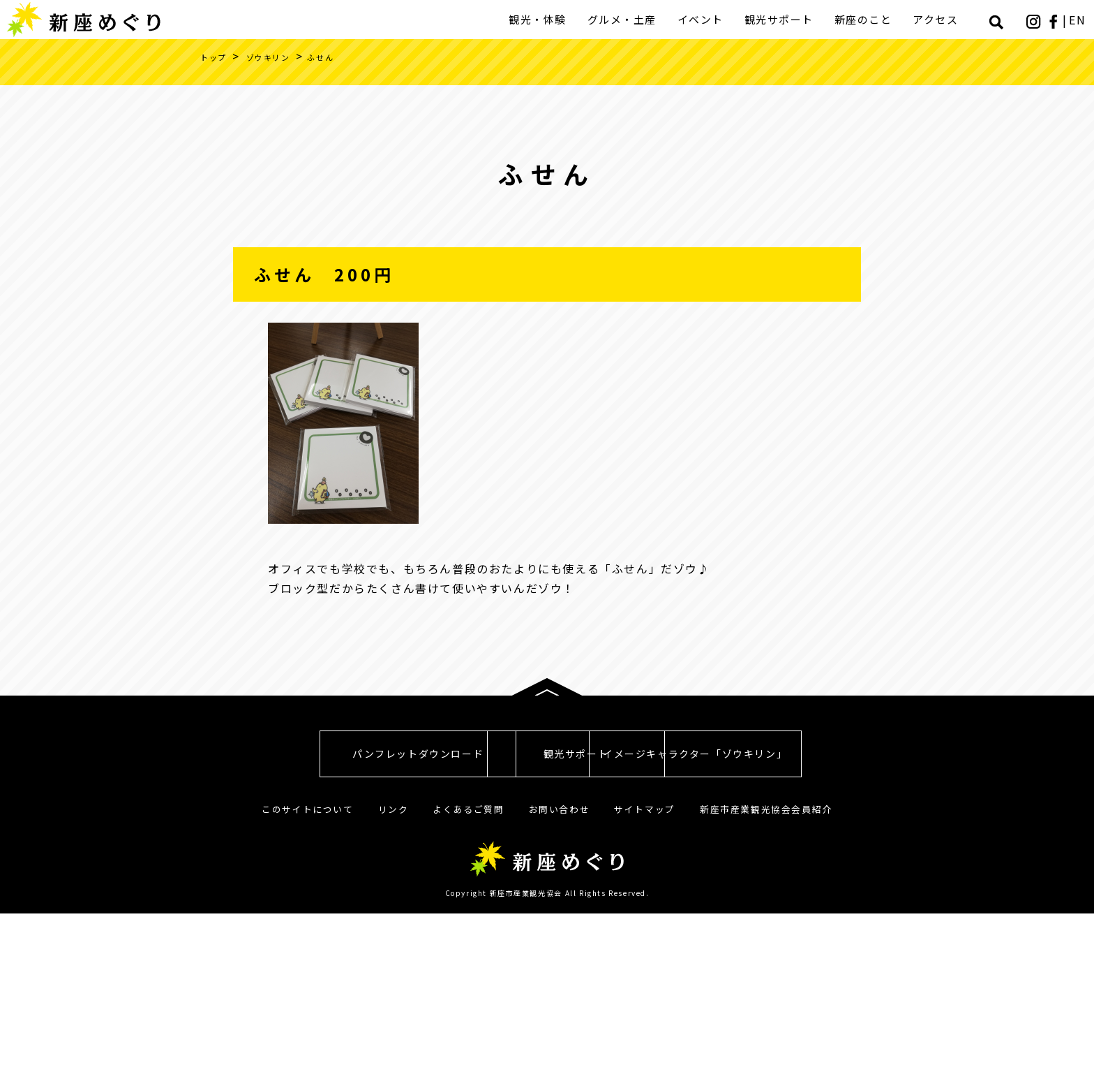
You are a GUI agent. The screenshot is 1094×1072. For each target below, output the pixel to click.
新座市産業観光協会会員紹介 (766, 967)
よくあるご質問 (468, 967)
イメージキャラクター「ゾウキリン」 (791, 913)
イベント (703, 19)
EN (1078, 19)
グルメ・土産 (624, 19)
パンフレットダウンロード (302, 913)
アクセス (937, 19)
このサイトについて (307, 967)
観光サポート (781, 19)
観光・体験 (540, 19)
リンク (393, 967)
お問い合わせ (559, 967)
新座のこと (865, 19)
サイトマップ (644, 967)
